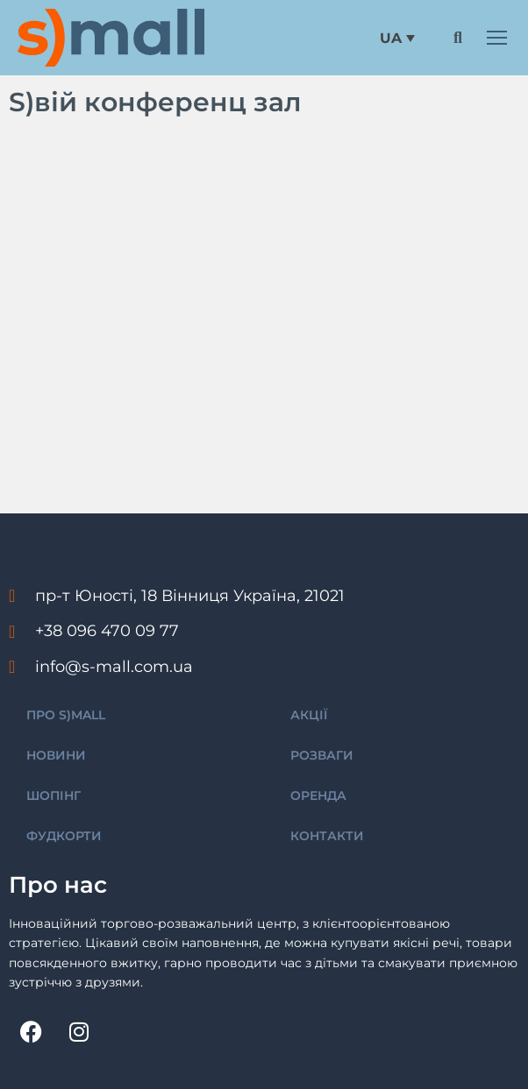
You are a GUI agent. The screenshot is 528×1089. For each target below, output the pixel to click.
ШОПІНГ (53, 795)
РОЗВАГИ (321, 755)
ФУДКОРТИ (64, 836)
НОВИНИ (56, 755)
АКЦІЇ (308, 715)
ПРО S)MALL (65, 715)
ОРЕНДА (318, 795)
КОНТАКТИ (327, 836)
